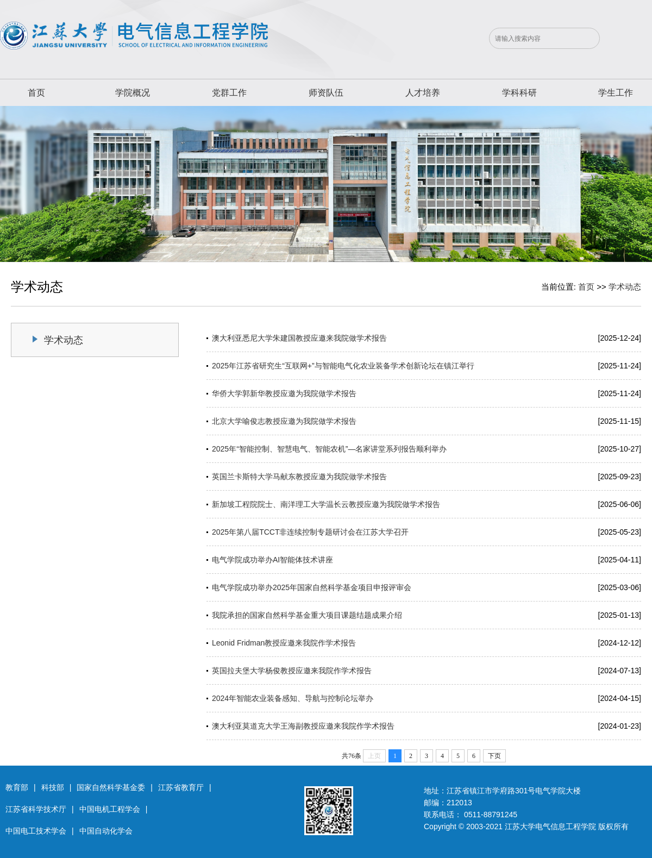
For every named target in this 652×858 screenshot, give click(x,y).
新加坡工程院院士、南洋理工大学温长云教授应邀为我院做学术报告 (326, 504)
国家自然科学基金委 (111, 787)
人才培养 (422, 92)
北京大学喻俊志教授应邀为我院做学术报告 (284, 421)
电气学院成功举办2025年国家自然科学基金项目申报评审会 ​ (312, 587)
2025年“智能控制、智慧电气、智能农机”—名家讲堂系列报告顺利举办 (329, 448)
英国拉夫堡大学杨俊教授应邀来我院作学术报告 (292, 670)
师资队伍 (326, 92)
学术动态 (625, 286)
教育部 (16, 787)
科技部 (52, 787)
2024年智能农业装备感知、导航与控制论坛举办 (292, 698)
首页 (36, 92)
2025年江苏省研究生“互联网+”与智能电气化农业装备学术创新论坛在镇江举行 (343, 365)
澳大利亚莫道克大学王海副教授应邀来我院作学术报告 (303, 726)
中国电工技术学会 (35, 830)
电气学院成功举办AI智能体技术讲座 (272, 559)
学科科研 (519, 92)
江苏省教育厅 (181, 787)
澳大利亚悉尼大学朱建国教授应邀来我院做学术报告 (299, 338)
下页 (494, 756)
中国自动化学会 (106, 830)
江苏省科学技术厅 (35, 809)
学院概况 (132, 92)
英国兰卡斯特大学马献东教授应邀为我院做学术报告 (299, 476)
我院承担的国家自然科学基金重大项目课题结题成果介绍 (307, 615)
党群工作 (229, 92)
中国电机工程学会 (109, 809)
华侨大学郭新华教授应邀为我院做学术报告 (284, 393)
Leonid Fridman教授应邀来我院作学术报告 (284, 642)
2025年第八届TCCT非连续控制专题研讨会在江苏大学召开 (310, 532)
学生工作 (615, 92)
